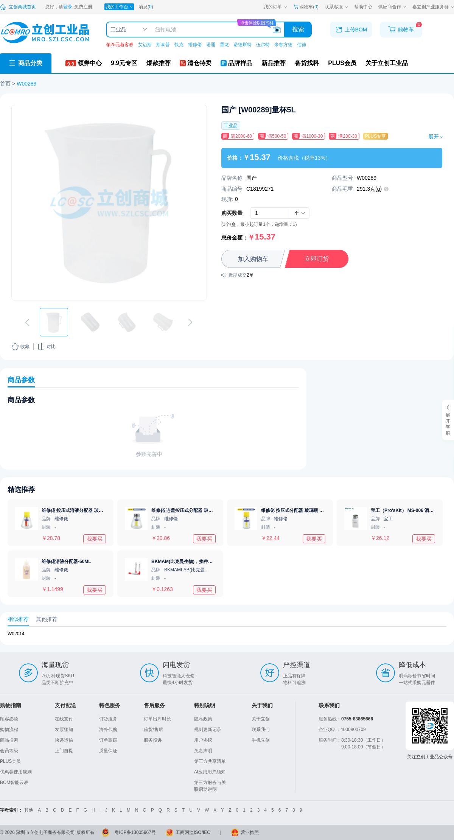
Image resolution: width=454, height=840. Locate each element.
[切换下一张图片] (190, 322)
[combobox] (299, 213)
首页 (5, 84)
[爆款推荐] (158, 63)
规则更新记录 (207, 729)
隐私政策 (203, 719)
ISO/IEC (202, 832)
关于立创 (261, 719)
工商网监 (185, 832)
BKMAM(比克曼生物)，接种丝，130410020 (195, 561)
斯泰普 (163, 44)
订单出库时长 (157, 719)
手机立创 (261, 740)
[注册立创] (83, 6)
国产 (251, 178)
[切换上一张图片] (27, 322)
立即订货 (317, 258)
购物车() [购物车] (306, 6)
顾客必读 (9, 719)
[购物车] (401, 29)
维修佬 (195, 44)
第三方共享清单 (210, 761)
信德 (301, 44)
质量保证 (108, 750)
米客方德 (283, 44)
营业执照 (250, 832)
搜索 (298, 29)
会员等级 (9, 750)
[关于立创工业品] (386, 63)
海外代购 (108, 729)
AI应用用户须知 (209, 772)
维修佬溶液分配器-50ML (66, 561)
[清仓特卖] (195, 63)
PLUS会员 (10, 761)
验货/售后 (153, 729)
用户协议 (203, 740)
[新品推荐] (273, 63)
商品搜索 (9, 740)
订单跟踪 (108, 740)
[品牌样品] (236, 63)
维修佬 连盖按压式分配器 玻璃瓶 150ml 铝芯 (196, 510)
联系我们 (261, 729)
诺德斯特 (242, 44)
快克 (178, 44)
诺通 (210, 44)
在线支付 (64, 719)
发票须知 (64, 729)
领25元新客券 (120, 44)
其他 (28, 810)
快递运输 (64, 740)
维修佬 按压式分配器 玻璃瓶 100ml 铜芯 (301, 510)
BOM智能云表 (14, 782)
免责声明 (203, 750)
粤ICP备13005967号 (135, 832)
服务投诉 (153, 740)
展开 (435, 137)
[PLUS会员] (342, 63)
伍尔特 (263, 44)
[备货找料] (307, 63)
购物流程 (9, 729)
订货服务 (108, 719)
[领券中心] (83, 63)
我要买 (95, 538)
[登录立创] (67, 6)
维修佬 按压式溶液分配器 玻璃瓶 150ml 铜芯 (87, 510)
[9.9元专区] (124, 63)
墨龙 (224, 44)
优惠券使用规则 (16, 772)
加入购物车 (253, 259)
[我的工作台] (119, 6)
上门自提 (64, 750)
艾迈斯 (145, 44)
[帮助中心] (363, 6)
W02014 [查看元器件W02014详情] (16, 633)
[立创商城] (18, 6)
